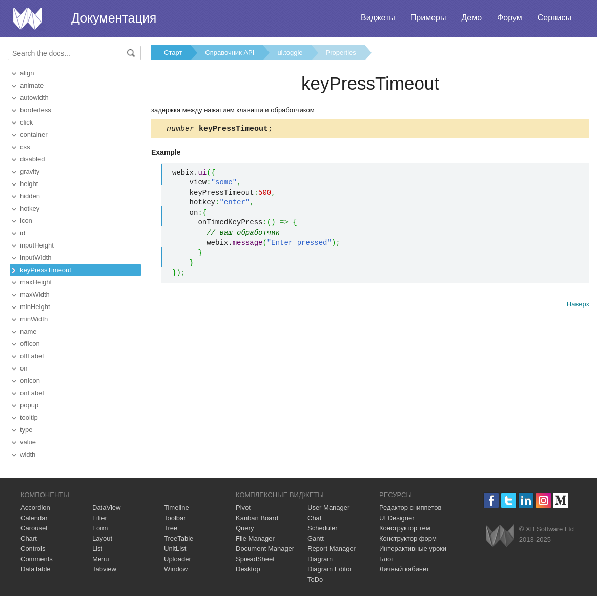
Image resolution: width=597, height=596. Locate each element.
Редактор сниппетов (410, 507)
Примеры (428, 17)
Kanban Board (257, 518)
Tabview (104, 569)
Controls (32, 548)
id (22, 233)
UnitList (175, 548)
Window (176, 569)
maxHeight (36, 282)
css (25, 147)
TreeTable (178, 538)
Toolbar (175, 518)
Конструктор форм (408, 538)
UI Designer (397, 518)
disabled (32, 159)
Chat (314, 518)
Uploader (177, 559)
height (29, 184)
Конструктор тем (404, 528)
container (33, 134)
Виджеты (378, 17)
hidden (30, 196)
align (27, 73)
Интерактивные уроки (412, 548)
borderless (35, 110)
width (27, 454)
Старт (173, 52)
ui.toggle (289, 52)
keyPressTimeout (45, 270)
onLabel (32, 393)
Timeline (176, 507)
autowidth (34, 97)
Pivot (243, 507)
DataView (106, 507)
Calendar (34, 518)
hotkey (29, 208)
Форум (509, 17)
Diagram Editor (329, 569)
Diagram (320, 559)
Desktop (248, 569)
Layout (102, 538)
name (28, 331)
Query (245, 528)
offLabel (32, 356)
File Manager (255, 538)
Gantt (315, 538)
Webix (500, 535)
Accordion (35, 507)
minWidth (34, 319)
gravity (29, 171)
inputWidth (35, 257)
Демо (471, 17)
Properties (341, 52)
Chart (28, 538)
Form (100, 528)
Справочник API (229, 52)
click (26, 122)
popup (29, 405)
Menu (100, 559)
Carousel (33, 528)
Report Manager (331, 548)
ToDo (315, 579)
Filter (99, 518)
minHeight (35, 307)
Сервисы (554, 17)
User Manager (328, 507)
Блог (386, 559)
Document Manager (265, 548)
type (26, 430)
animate (32, 85)
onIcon (30, 380)
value (28, 442)
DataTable (35, 569)
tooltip (29, 417)
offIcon (30, 343)
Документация (113, 18)
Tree (170, 528)
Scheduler (322, 528)
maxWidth (35, 294)
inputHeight (37, 245)
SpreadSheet (255, 559)
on (23, 368)
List (97, 548)
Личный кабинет (404, 569)
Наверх (578, 306)
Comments (36, 559)
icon (26, 220)
